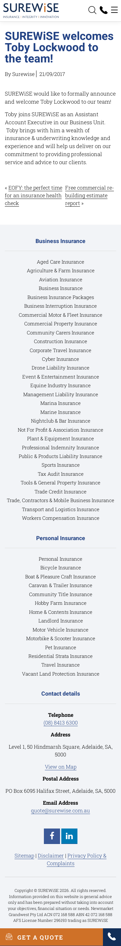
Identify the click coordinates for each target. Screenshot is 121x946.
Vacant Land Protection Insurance (60, 673)
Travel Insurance (60, 664)
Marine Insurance (60, 412)
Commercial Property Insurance (60, 323)
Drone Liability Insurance (60, 367)
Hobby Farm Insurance (60, 603)
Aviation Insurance (60, 279)
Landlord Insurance (60, 620)
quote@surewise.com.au (60, 810)
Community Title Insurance (60, 594)
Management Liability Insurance (60, 394)
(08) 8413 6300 (61, 722)
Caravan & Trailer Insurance (60, 585)
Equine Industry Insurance (60, 385)
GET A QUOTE (32, 937)
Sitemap (24, 855)
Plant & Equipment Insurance (60, 438)
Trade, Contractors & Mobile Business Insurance (60, 500)
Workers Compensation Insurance (60, 518)
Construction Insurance (60, 341)
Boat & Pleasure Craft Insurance (60, 576)
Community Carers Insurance (60, 332)
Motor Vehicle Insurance (60, 629)
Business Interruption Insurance (60, 306)
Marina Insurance (60, 403)
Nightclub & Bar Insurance (60, 420)
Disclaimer (51, 855)
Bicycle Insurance (60, 567)
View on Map (60, 766)
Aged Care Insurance (60, 261)
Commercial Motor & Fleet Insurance (60, 315)
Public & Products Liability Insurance (60, 456)
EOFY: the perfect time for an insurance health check (33, 195)
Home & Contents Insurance (60, 612)
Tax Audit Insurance (61, 474)
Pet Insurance (60, 647)
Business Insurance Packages (60, 297)
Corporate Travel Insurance (60, 350)
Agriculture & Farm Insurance (61, 270)
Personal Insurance (60, 559)
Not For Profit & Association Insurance (60, 429)
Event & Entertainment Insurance (60, 376)
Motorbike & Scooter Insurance (60, 638)
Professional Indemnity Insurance (60, 447)
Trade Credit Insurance (60, 491)
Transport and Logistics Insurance (60, 509)
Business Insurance (61, 288)
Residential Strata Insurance (60, 656)
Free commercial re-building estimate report (89, 195)
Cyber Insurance (60, 359)
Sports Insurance (61, 465)
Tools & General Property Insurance (60, 482)
